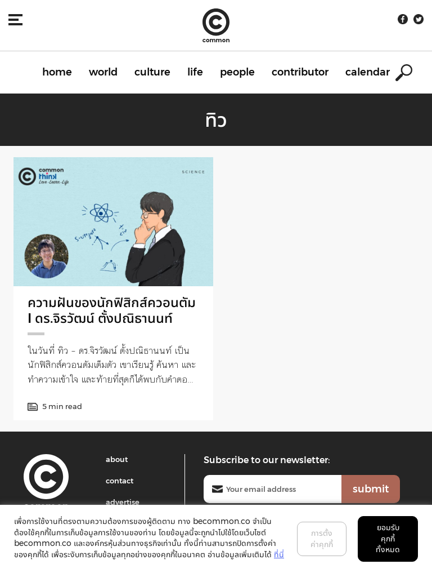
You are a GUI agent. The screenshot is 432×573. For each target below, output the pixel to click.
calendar (367, 72)
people (237, 72)
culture (152, 72)
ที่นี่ (279, 554)
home (57, 72)
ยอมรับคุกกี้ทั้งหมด (388, 538)
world (103, 72)
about (117, 459)
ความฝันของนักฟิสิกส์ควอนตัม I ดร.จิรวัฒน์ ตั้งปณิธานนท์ (112, 310)
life (195, 72)
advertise (123, 502)
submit (371, 489)
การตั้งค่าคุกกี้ (321, 538)
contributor (300, 72)
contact (119, 480)
